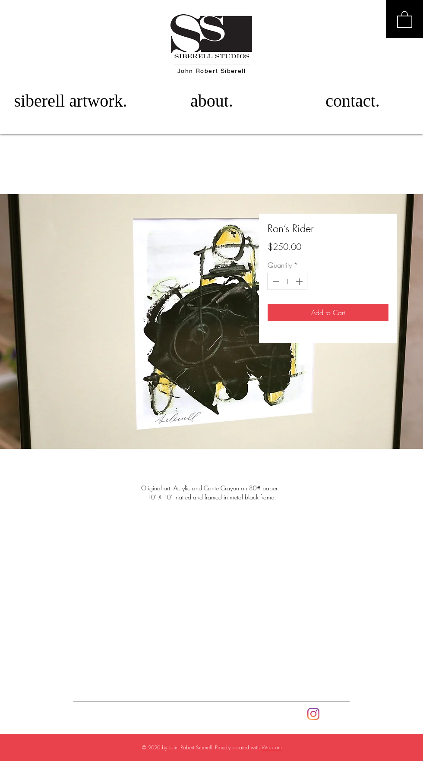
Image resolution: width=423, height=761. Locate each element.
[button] (404, 19)
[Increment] (300, 281)
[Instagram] (313, 714)
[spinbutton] (287, 281)
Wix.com (272, 747)
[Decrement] (275, 281)
